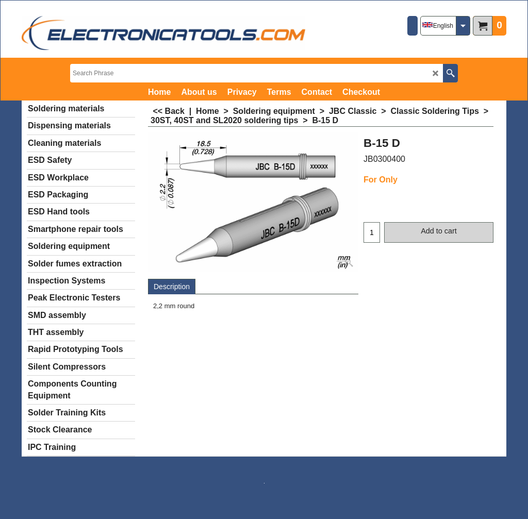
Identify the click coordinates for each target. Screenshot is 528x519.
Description (172, 286)
